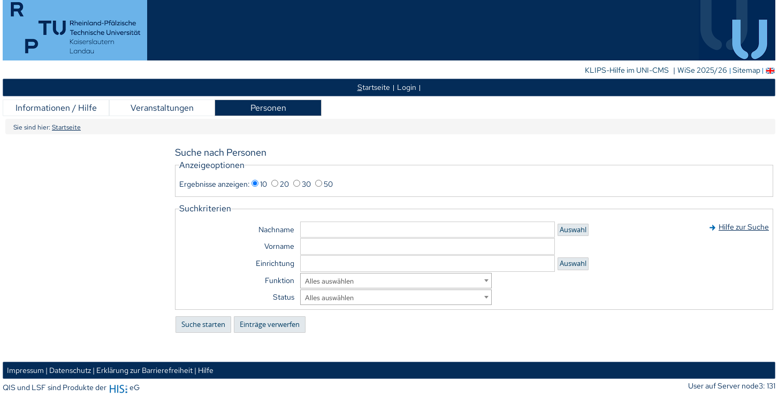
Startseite (66, 127)
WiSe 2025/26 (703, 70)
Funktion (279, 280)
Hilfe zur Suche (744, 227)
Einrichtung (275, 263)
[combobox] (396, 280)
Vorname (279, 246)
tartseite (373, 87)
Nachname (276, 229)
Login (406, 87)
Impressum (25, 370)
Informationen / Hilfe (56, 107)
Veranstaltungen (162, 107)
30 (306, 184)
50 (328, 184)
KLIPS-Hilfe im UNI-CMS (627, 70)
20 (284, 184)
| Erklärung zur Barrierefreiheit (143, 370)
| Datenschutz (68, 370)
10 (263, 184)
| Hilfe (203, 370)
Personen (268, 107)
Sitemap (746, 70)
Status (283, 297)
